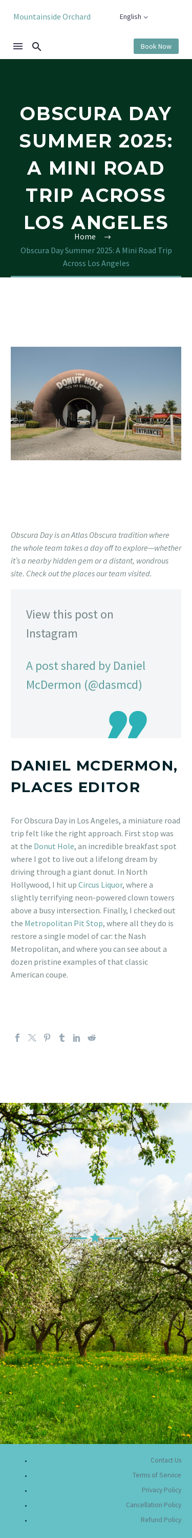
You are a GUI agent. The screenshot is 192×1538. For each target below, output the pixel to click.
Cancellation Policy (153, 1505)
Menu (18, 46)
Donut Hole (54, 846)
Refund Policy (161, 1519)
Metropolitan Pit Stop (64, 923)
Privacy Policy (161, 1490)
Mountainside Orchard (52, 16)
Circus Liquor (100, 884)
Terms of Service (157, 1475)
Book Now (156, 46)
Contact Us (166, 1460)
